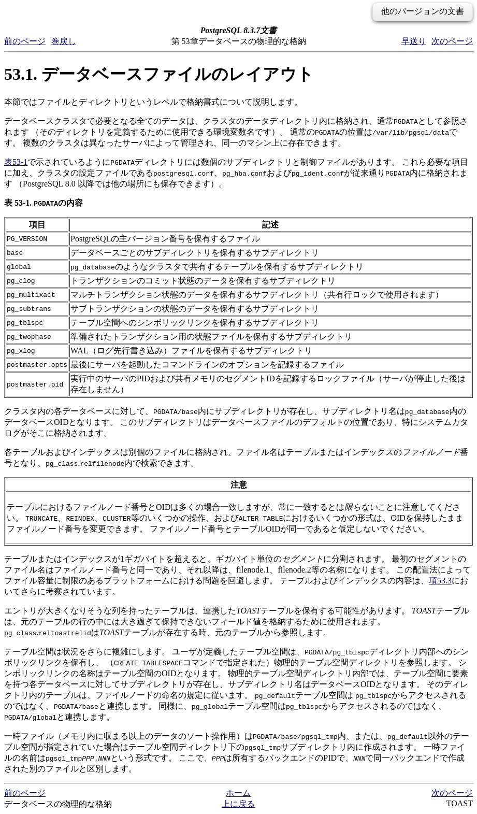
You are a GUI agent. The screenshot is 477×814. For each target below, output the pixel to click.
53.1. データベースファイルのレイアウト (159, 74)
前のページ (25, 41)
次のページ (452, 41)
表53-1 (15, 162)
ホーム (238, 793)
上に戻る (238, 803)
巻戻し (63, 41)
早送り (413, 41)
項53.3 (440, 580)
